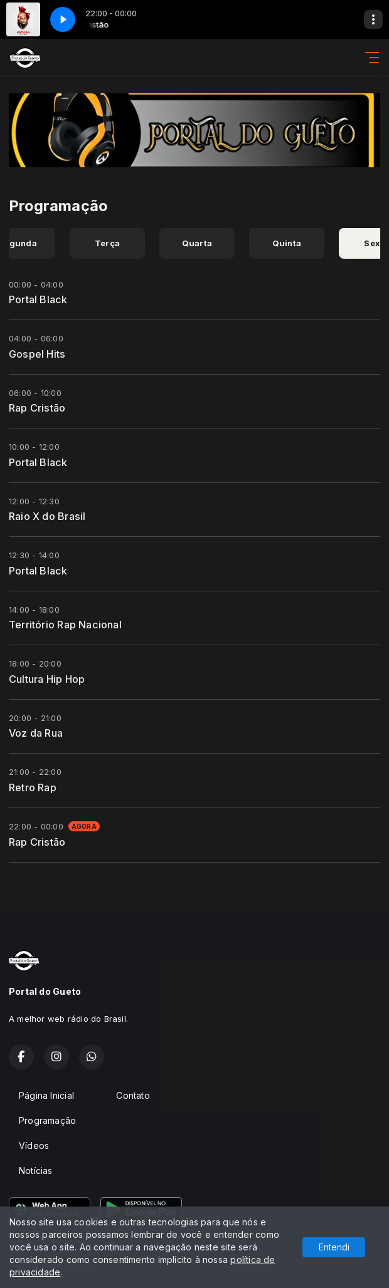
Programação (47, 1120)
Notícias (36, 1170)
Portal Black (38, 299)
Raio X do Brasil (47, 516)
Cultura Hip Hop (47, 679)
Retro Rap (32, 787)
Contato (132, 1095)
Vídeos (34, 1145)
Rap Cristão (37, 408)
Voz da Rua (36, 733)
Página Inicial (46, 1095)
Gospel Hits (37, 354)
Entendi (334, 1247)
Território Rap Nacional (65, 624)
